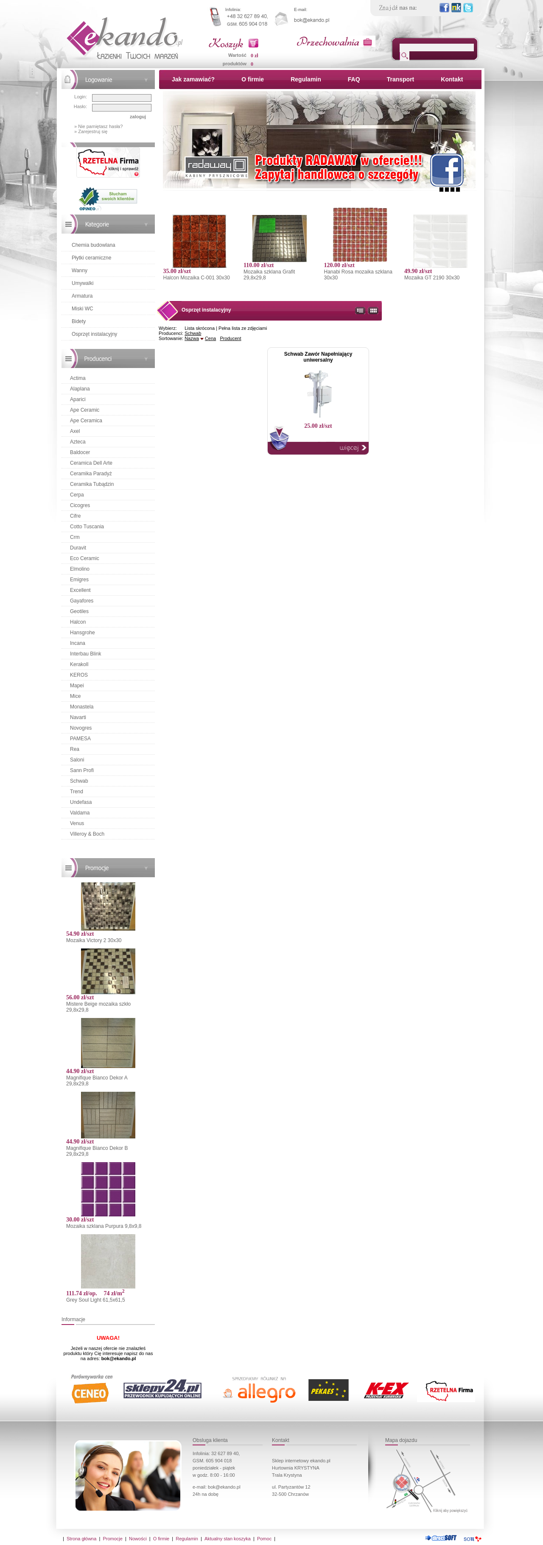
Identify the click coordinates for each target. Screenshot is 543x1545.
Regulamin (306, 79)
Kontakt (452, 79)
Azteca (78, 442)
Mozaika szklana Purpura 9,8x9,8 (103, 1226)
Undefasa (81, 802)
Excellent (80, 590)
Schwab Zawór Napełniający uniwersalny (318, 357)
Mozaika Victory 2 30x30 (94, 940)
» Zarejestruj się (90, 131)
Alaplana (80, 389)
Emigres (79, 580)
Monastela (81, 707)
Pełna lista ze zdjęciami (242, 328)
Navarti (78, 717)
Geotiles (79, 611)
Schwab (79, 781)
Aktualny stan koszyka (227, 1538)
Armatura (82, 296)
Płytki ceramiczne (91, 258)
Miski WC (82, 309)
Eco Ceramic (84, 558)
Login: (80, 96)
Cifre (75, 516)
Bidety (79, 321)
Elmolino (80, 569)
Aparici (78, 399)
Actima (78, 378)
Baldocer (80, 452)
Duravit (78, 548)
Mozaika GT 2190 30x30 (432, 278)
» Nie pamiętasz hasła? (98, 126)
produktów (234, 63)
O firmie (252, 79)
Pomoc (264, 1538)
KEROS (79, 675)
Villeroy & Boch (87, 834)
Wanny (79, 270)
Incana (77, 643)
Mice (75, 696)
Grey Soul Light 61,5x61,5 (95, 1300)
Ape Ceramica (86, 421)
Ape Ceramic (84, 410)
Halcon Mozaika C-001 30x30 (196, 278)
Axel (75, 431)
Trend (76, 792)
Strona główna (81, 1538)
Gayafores (81, 601)
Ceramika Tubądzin (92, 484)
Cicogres (80, 505)
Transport (400, 79)
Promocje (112, 1538)
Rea (74, 749)
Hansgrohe (82, 633)
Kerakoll (79, 664)
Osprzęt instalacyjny (94, 334)
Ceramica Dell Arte (91, 463)
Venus (77, 823)
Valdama (80, 813)
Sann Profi (82, 770)
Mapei (77, 686)
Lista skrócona (200, 328)
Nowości (138, 1538)
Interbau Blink (85, 654)
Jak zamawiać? (193, 79)
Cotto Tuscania (87, 527)
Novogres (81, 728)
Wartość (237, 55)
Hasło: (80, 106)
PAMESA (80, 739)
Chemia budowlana (93, 245)
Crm (75, 537)
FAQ (354, 79)
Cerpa (77, 495)
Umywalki (82, 283)
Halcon (78, 622)
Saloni (77, 760)
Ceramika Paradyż (91, 474)
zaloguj (138, 116)
